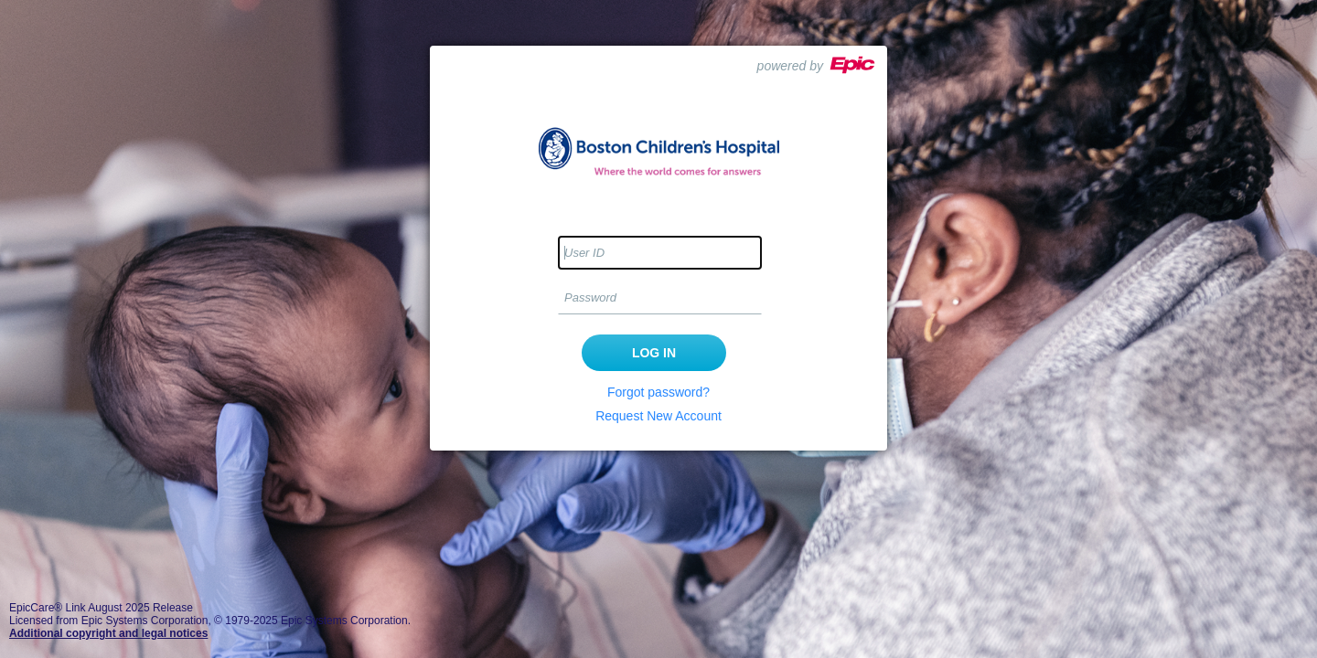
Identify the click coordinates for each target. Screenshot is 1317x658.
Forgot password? (658, 392)
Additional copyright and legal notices (108, 633)
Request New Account (658, 416)
